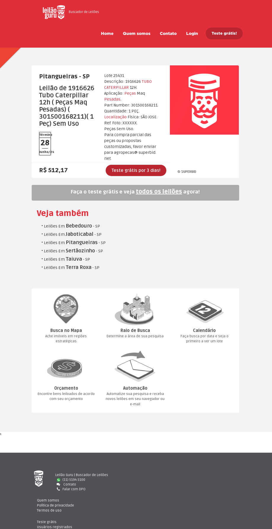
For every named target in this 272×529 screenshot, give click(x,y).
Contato (168, 33)
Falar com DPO (70, 489)
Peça (130, 93)
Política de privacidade (166, 480)
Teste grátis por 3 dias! (136, 170)
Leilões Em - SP (72, 226)
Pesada (112, 99)
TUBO (147, 81)
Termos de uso (160, 484)
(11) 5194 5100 (71, 480)
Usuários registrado (219, 480)
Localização (115, 117)
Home (107, 33)
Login (192, 33)
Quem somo (136, 33)
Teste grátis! (224, 33)
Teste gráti (212, 475)
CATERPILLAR (116, 87)
